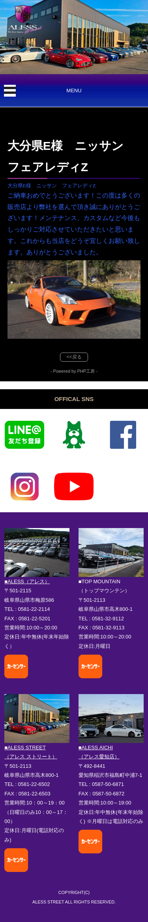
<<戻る (73, 357)
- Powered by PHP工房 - (74, 371)
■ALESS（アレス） (27, 581)
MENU (73, 90)
